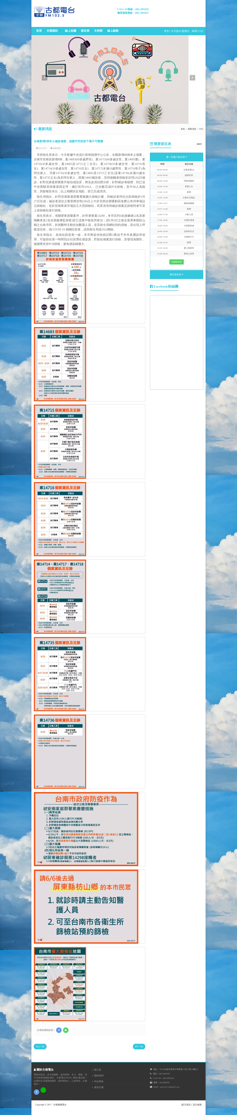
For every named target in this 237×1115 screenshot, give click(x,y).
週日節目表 (176, 274)
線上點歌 (113, 30)
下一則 (139, 1046)
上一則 (40, 1046)
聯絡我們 (99, 1075)
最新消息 (192, 129)
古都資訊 (52, 30)
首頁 (39, 30)
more (199, 144)
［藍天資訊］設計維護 (191, 1105)
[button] (44, 99)
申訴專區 (99, 1081)
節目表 (85, 30)
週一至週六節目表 (176, 157)
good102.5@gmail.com (169, 1087)
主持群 (98, 30)
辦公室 (97, 1070)
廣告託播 (99, 1087)
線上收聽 (70, 30)
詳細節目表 (176, 262)
